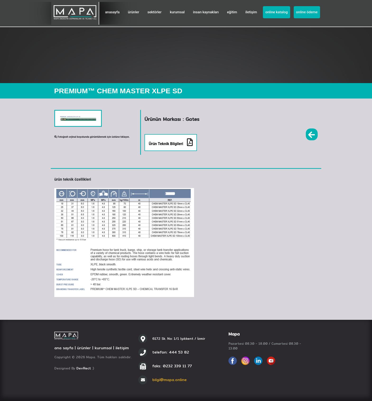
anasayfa (112, 12)
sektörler (155, 12)
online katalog (276, 12)
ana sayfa (63, 348)
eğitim (232, 12)
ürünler (133, 12)
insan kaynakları (206, 12)
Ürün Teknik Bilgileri (171, 142)
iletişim (251, 12)
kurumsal (177, 12)
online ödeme (307, 12)
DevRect (83, 368)
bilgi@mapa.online (169, 380)
